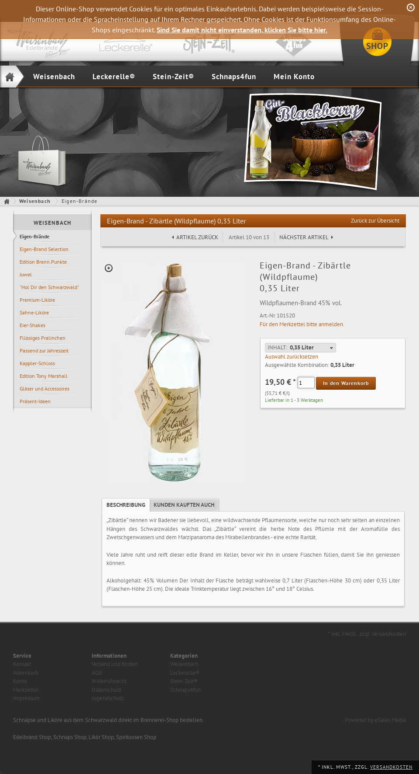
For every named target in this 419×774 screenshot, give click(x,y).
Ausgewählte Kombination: (297, 365)
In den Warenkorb (346, 383)
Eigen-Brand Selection (44, 249)
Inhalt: (277, 347)
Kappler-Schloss (37, 363)
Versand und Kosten (115, 664)
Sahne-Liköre (34, 312)
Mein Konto (294, 76)
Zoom (109, 268)
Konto (20, 681)
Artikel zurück (197, 237)
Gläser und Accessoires (44, 388)
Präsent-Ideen (35, 401)
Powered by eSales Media (375, 720)
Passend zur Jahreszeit (44, 350)
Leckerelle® (114, 76)
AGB (97, 672)
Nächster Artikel (304, 237)
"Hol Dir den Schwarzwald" (49, 287)
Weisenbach (54, 76)
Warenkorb (25, 672)
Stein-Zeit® (173, 76)
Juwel (26, 274)
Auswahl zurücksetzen (291, 356)
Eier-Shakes (32, 325)
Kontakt (22, 664)
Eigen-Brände (34, 236)
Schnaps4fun (234, 76)
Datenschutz (106, 690)
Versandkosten (391, 767)
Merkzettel (26, 690)
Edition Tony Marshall (44, 376)
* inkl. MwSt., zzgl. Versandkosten (367, 634)
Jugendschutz (108, 698)
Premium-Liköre (37, 299)
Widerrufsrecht (109, 681)
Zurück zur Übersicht (375, 220)
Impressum (26, 698)
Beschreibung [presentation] (125, 505)
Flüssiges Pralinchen (42, 338)
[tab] (126, 505)
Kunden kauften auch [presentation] (184, 505)
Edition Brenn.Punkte (43, 261)
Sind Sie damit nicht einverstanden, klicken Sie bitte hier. (242, 29)
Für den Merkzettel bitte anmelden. (302, 324)
